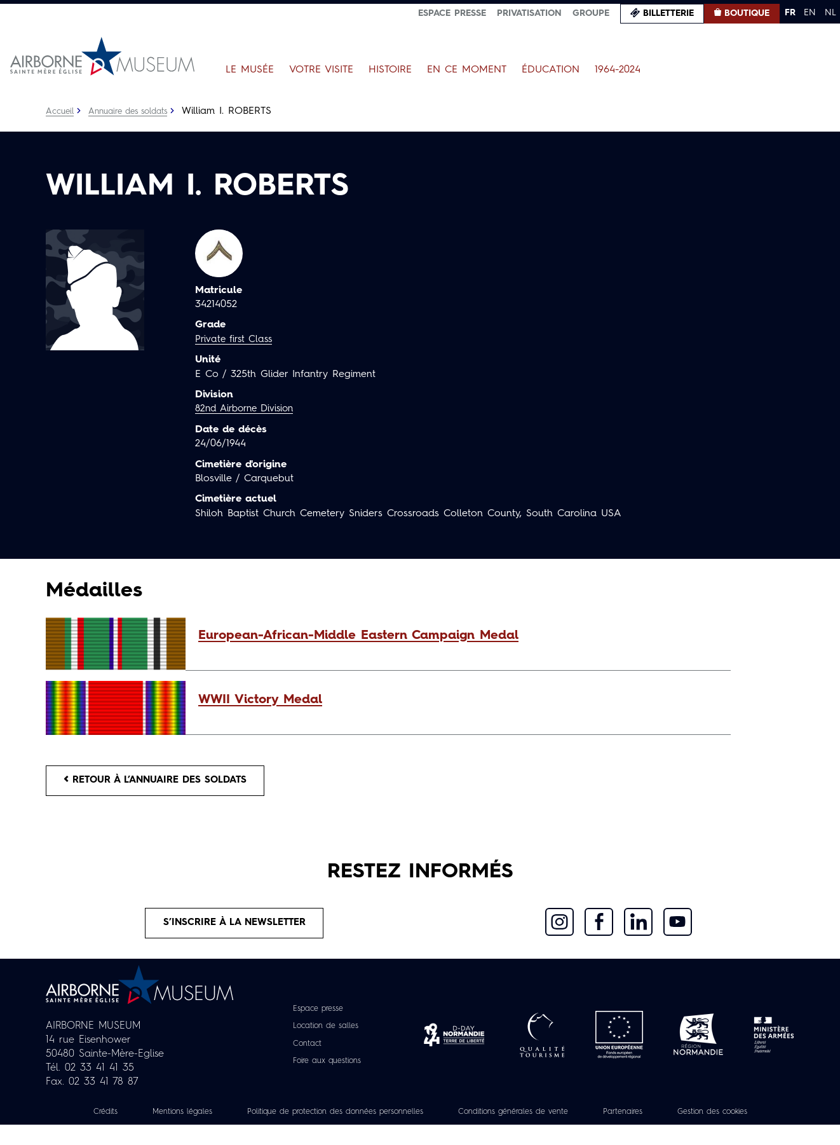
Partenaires (705, 1117)
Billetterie (668, 13)
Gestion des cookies (420, 1131)
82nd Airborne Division (248, 409)
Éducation (550, 70)
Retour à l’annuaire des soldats (164, 782)
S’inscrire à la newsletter (234, 927)
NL (830, 12)
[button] (458, 636)
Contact (303, 1049)
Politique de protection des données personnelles (382, 1117)
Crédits (126, 1117)
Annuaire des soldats (134, 111)
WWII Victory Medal (260, 700)
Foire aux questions (327, 1066)
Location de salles (325, 1032)
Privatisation (529, 13)
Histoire (390, 70)
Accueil (61, 111)
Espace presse (452, 13)
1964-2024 (617, 70)
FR (790, 12)
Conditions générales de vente (583, 1117)
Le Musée (250, 70)
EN (810, 12)
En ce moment (466, 70)
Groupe (590, 13)
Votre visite (321, 70)
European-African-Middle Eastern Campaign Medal (358, 635)
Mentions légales (210, 1117)
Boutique (746, 13)
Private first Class (236, 339)
